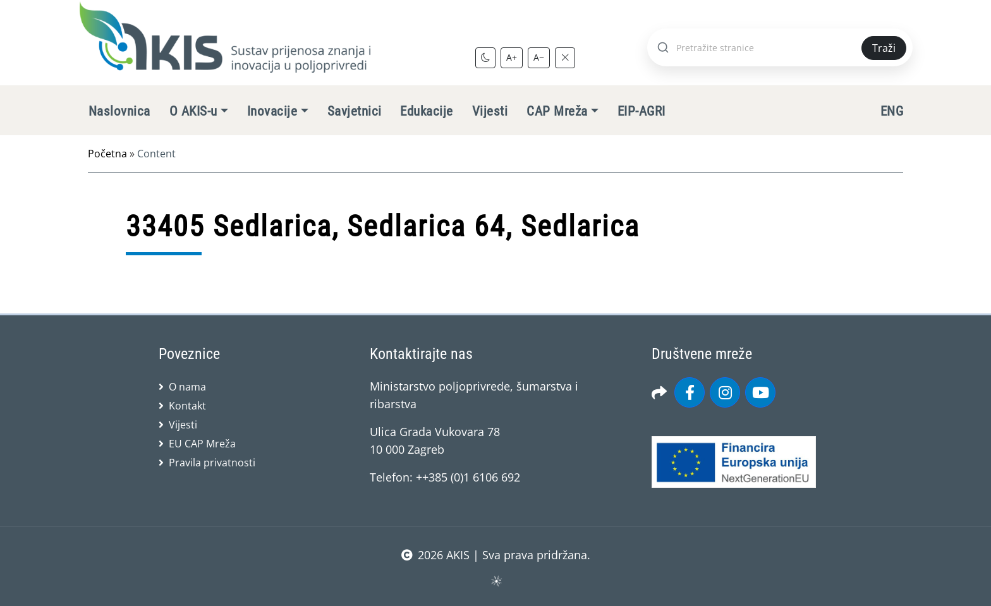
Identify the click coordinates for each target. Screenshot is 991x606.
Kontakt (187, 406)
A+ (511, 57)
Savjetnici (354, 111)
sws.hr (495, 580)
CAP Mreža (556, 111)
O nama (187, 387)
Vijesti (490, 111)
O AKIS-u (193, 111)
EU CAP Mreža (202, 444)
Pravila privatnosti (212, 463)
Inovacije (272, 111)
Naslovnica (119, 111)
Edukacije (426, 111)
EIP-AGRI (641, 111)
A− (538, 57)
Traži (884, 48)
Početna (107, 154)
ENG (891, 111)
